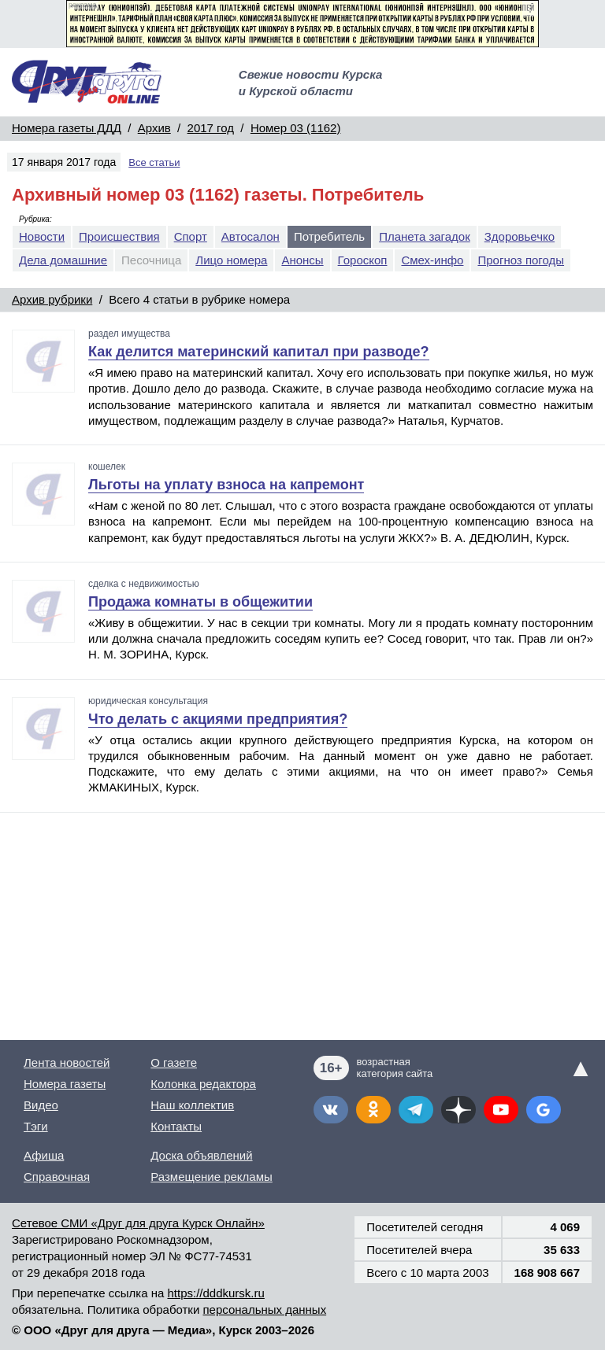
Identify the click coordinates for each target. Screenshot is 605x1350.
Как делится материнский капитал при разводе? (258, 352)
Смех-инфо (432, 260)
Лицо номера (231, 260)
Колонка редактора (203, 1083)
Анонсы (302, 260)
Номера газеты (65, 1083)
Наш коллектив (192, 1105)
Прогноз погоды (520, 260)
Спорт (190, 236)
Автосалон (250, 236)
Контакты (176, 1126)
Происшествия (119, 236)
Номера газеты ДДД (66, 128)
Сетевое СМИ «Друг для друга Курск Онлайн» (138, 1223)
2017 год (210, 128)
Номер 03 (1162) (296, 128)
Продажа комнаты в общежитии (200, 602)
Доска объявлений (201, 1155)
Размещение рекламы (211, 1176)
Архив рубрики (52, 299)
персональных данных (264, 1309)
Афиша (44, 1155)
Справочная (57, 1176)
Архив (154, 128)
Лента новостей (66, 1062)
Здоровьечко (519, 236)
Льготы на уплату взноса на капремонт (226, 484)
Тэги (36, 1126)
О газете (173, 1062)
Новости (42, 236)
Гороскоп (363, 260)
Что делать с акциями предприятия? (217, 719)
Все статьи (154, 162)
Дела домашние (63, 260)
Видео (41, 1105)
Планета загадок (424, 236)
